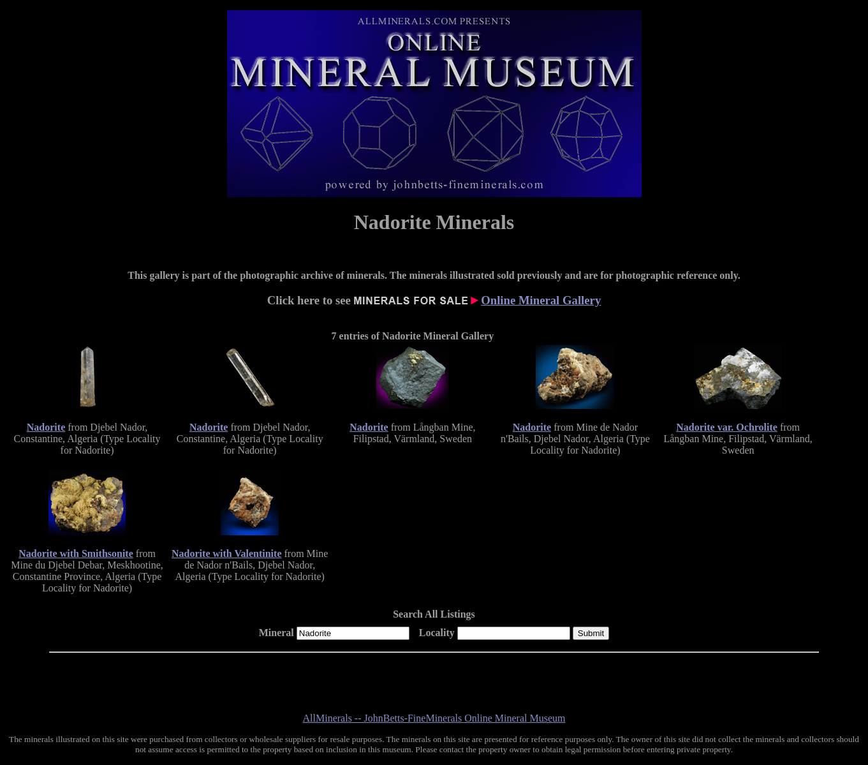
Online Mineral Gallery (541, 300)
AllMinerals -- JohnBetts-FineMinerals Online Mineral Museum (434, 718)
